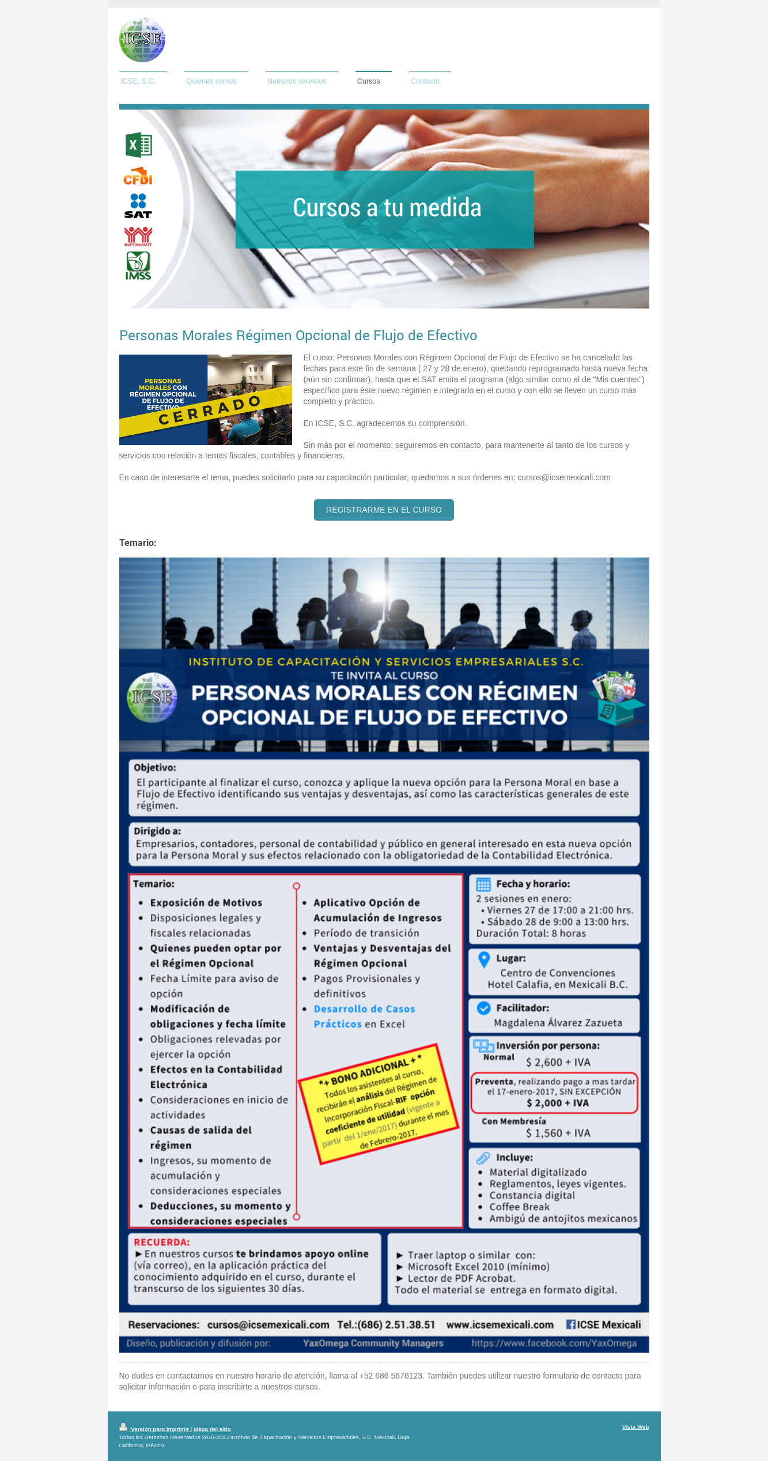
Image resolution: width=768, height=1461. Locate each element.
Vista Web (635, 1427)
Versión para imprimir (155, 1429)
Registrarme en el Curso (384, 509)
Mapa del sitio (212, 1429)
